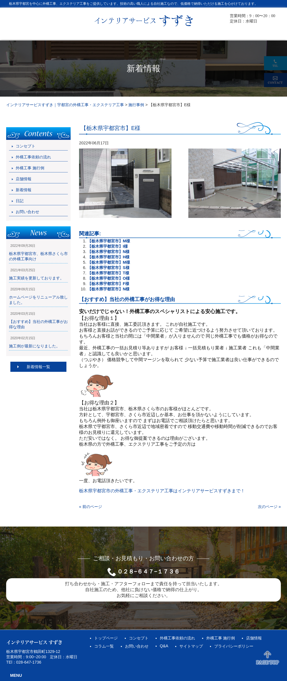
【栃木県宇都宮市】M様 (108, 241)
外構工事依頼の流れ (33, 157)
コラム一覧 (104, 646)
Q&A (164, 646)
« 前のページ (90, 506)
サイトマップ (191, 646)
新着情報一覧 (38, 367)
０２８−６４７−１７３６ (148, 571)
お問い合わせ (27, 211)
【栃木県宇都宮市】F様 (108, 283)
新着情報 (23, 190)
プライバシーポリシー (233, 646)
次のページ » (269, 506)
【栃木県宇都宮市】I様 (107, 246)
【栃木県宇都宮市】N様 (108, 251)
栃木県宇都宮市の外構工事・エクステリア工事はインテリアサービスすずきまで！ (162, 490)
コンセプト (25, 146)
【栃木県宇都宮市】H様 (108, 257)
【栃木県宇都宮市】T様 (108, 273)
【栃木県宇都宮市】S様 (108, 267)
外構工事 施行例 (30, 168)
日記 (20, 201)
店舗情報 (23, 179)
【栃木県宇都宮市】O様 (108, 278)
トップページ (106, 638)
